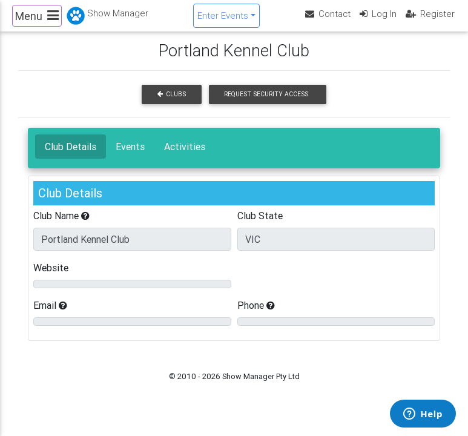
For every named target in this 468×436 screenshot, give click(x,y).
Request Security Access (266, 104)
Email (50, 315)
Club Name (61, 226)
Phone (256, 315)
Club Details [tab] (70, 157)
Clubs (171, 104)
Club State (260, 226)
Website (50, 278)
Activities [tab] (184, 157)
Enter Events (222, 20)
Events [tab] (130, 157)
